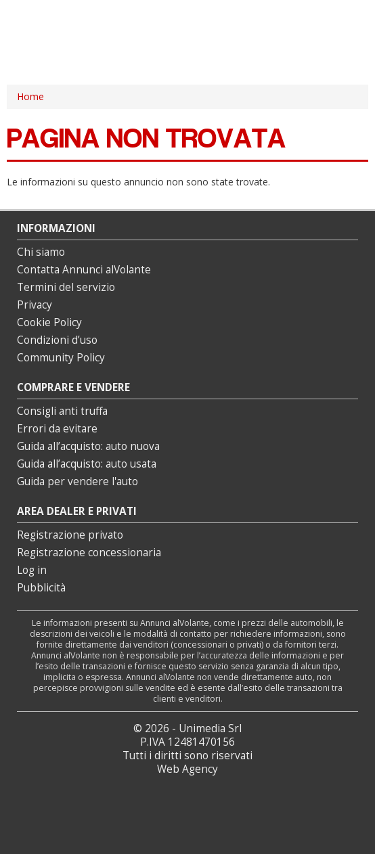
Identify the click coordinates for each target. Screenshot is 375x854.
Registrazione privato (70, 535)
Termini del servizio (66, 287)
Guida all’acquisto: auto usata (86, 464)
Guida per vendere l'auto (77, 481)
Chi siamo (41, 252)
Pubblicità (41, 588)
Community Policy (61, 358)
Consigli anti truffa (62, 411)
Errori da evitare (57, 429)
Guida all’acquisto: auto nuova (88, 446)
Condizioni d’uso (57, 340)
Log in (32, 570)
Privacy (34, 305)
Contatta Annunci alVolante (84, 270)
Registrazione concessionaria (89, 552)
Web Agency (187, 769)
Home (30, 96)
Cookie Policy (49, 322)
